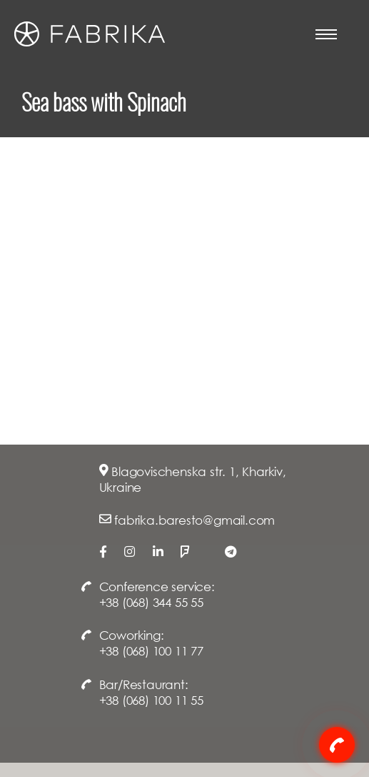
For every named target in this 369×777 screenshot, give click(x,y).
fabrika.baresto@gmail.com (194, 520)
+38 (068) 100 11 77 (151, 650)
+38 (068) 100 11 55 (151, 700)
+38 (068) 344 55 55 (151, 602)
